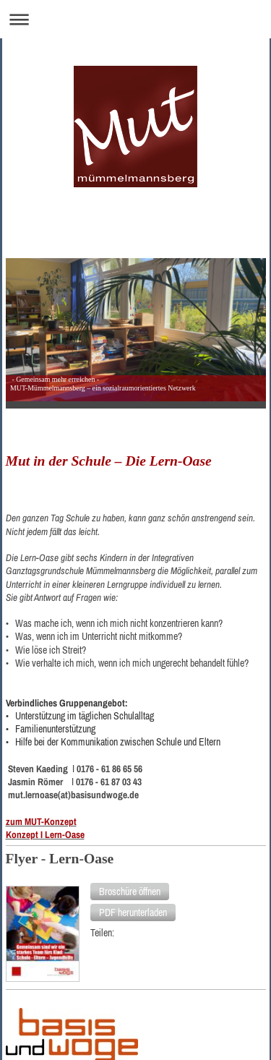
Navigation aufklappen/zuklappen (135, 19)
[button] (129, 891)
